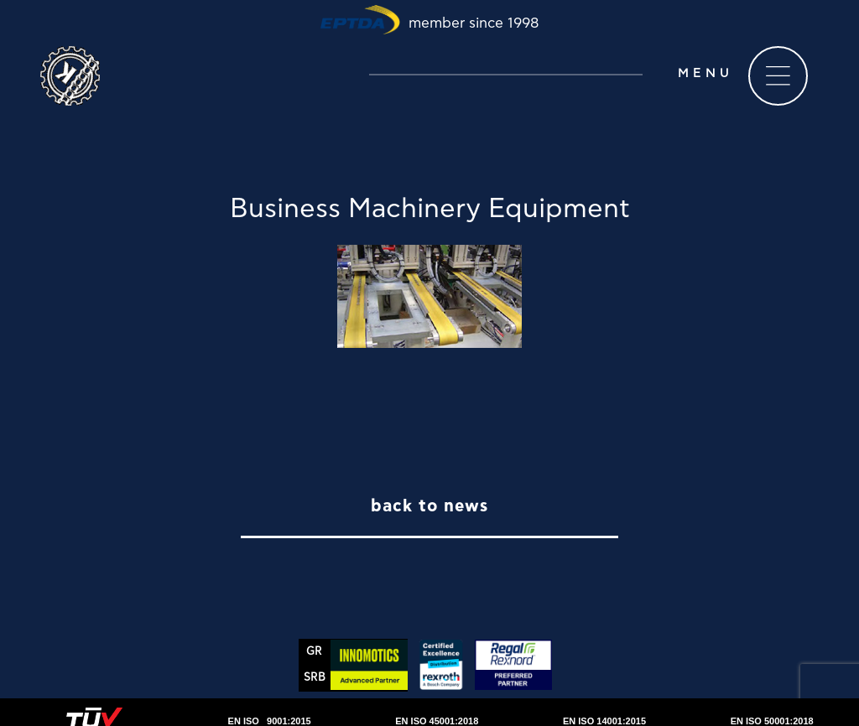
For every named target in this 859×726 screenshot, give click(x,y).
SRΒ (314, 677)
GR (314, 651)
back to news (429, 506)
